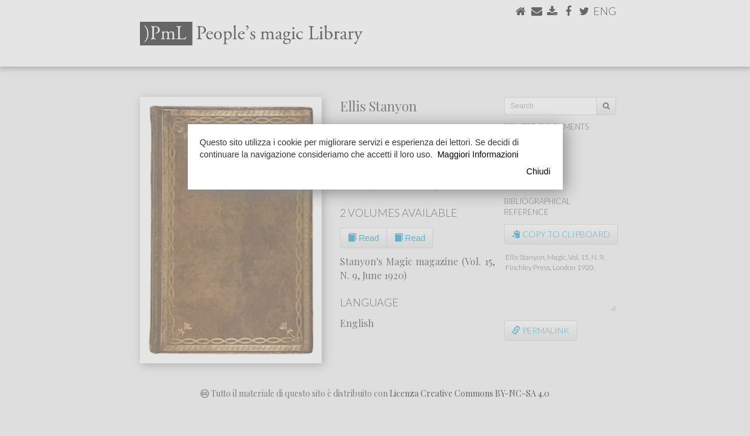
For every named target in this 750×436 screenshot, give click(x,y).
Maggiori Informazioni (478, 154)
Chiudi (538, 171)
